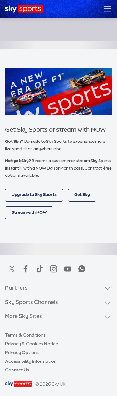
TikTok (39, 269)
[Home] (24, 9)
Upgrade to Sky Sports (34, 195)
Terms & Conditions (25, 335)
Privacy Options (22, 352)
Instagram (53, 269)
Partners (16, 287)
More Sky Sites (23, 316)
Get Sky (82, 195)
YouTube (67, 269)
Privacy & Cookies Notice (31, 344)
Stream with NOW (29, 212)
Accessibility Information (30, 361)
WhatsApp (82, 269)
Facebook (25, 269)
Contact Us (17, 370)
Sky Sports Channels (31, 302)
